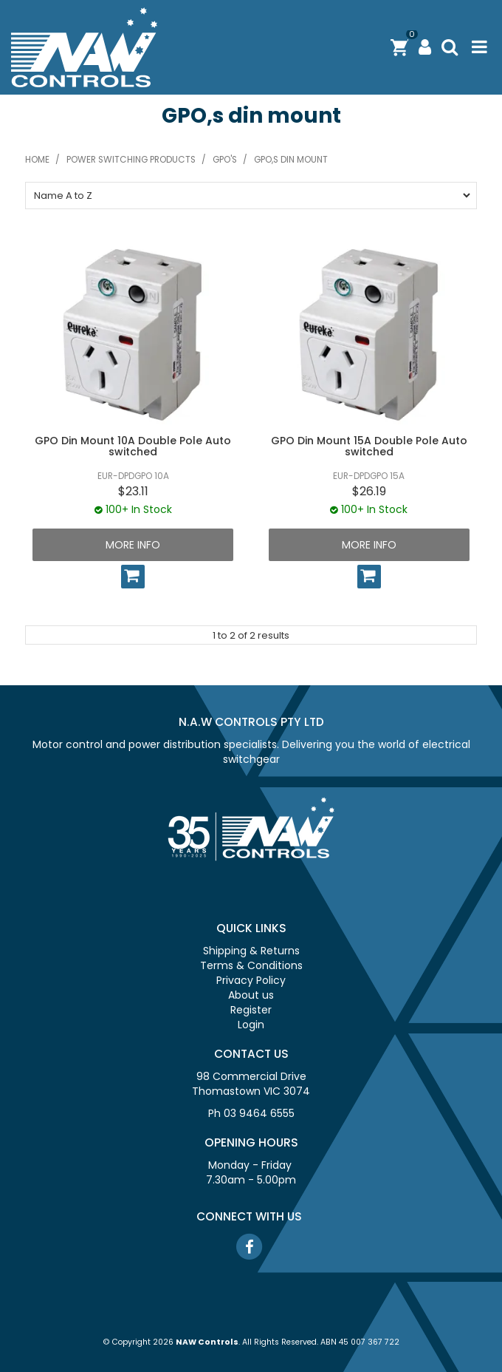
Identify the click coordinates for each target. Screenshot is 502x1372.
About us (251, 995)
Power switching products (131, 160)
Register (251, 1009)
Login (251, 1024)
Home (37, 160)
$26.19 (369, 491)
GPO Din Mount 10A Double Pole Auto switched (133, 446)
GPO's (225, 160)
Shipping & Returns (251, 950)
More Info (133, 544)
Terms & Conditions (251, 965)
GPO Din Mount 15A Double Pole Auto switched (369, 446)
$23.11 (133, 491)
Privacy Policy (251, 980)
